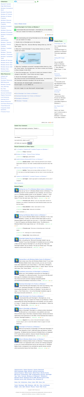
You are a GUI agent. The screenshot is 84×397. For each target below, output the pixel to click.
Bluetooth (41, 371)
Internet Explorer (5, 71)
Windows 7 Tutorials (22, 100)
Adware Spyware (28, 371)
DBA (26, 386)
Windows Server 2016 (6, 62)
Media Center (22, 23)
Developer (21, 386)
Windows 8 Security (6, 20)
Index (33, 383)
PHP (30, 375)
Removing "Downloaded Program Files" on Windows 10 (30, 169)
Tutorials (23, 377)
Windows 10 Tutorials (6, 14)
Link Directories (5, 97)
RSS (37, 383)
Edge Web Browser (6, 6)
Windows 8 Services (6, 30)
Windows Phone (19, 379)
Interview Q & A (5, 99)
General (30, 372)
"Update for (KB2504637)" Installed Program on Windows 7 (31, 177)
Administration (19, 371)
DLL (38, 386)
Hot (19, 383)
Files (41, 386)
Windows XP (39, 380)
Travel (37, 388)
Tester (16, 386)
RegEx (16, 388)
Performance (24, 375)
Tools (19, 377)
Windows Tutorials (5, 84)
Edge (25, 372)
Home (16, 23)
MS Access (18, 375)
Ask (44, 383)
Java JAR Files (5, 86)
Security (42, 375)
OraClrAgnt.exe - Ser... (60, 43)
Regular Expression (6, 95)
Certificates (46, 386)
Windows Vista (5, 69)
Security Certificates (6, 93)
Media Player (36, 374)
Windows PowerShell (6, 12)
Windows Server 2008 (6, 66)
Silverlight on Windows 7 (22, 98)
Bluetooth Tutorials (6, 4)
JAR (35, 386)
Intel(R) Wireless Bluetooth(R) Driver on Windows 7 (29, 160)
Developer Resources (6, 80)
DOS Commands (19, 372)
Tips (16, 377)
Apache (36, 371)
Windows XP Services (6, 60)
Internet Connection (38, 372)
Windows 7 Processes (6, 54)
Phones (33, 388)
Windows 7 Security (6, 42)
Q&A (24, 388)
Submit (30, 144)
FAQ (41, 388)
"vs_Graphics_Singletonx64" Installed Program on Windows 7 (32, 150)
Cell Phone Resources (7, 103)
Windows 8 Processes (6, 32)
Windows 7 (37, 377)
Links (20, 388)
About (29, 383)
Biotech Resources (6, 101)
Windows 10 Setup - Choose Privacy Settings (28, 155)
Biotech (28, 388)
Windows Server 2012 (6, 64)
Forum (44, 388)
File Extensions (5, 90)
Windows (30, 386)
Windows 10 (30, 377)
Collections (24, 383)
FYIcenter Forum (5, 111)
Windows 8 (44, 377)
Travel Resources (5, 105)
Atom (40, 383)
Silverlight (49, 375)
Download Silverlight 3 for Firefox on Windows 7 (28, 95)
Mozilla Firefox (45, 374)
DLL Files (3, 88)
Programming (36, 375)
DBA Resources (5, 82)
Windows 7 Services (6, 52)
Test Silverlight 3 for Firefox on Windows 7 (27, 93)
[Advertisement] (7, 133)
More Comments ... (20, 184)
